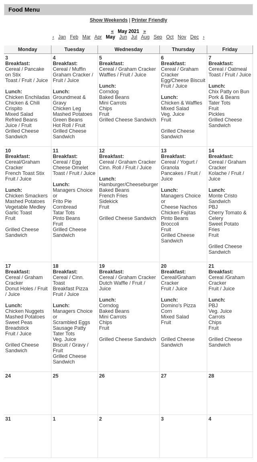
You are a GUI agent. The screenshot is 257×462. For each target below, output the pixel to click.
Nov (181, 37)
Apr (98, 37)
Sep (157, 37)
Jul (134, 37)
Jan (62, 37)
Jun (123, 37)
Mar (86, 37)
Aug (145, 37)
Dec (194, 37)
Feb (74, 37)
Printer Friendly (149, 20)
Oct (170, 37)
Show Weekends (109, 20)
